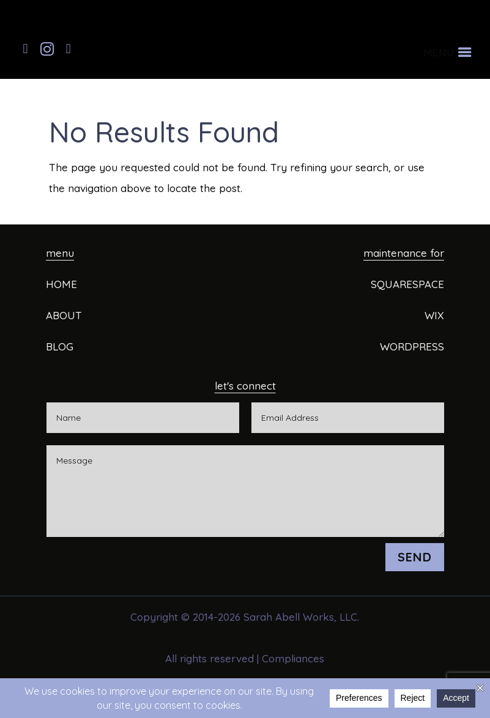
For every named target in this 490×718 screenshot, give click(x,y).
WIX (434, 315)
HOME (61, 284)
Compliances (293, 658)
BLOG (59, 346)
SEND (415, 556)
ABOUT (64, 315)
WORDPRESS (412, 346)
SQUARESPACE (407, 284)
